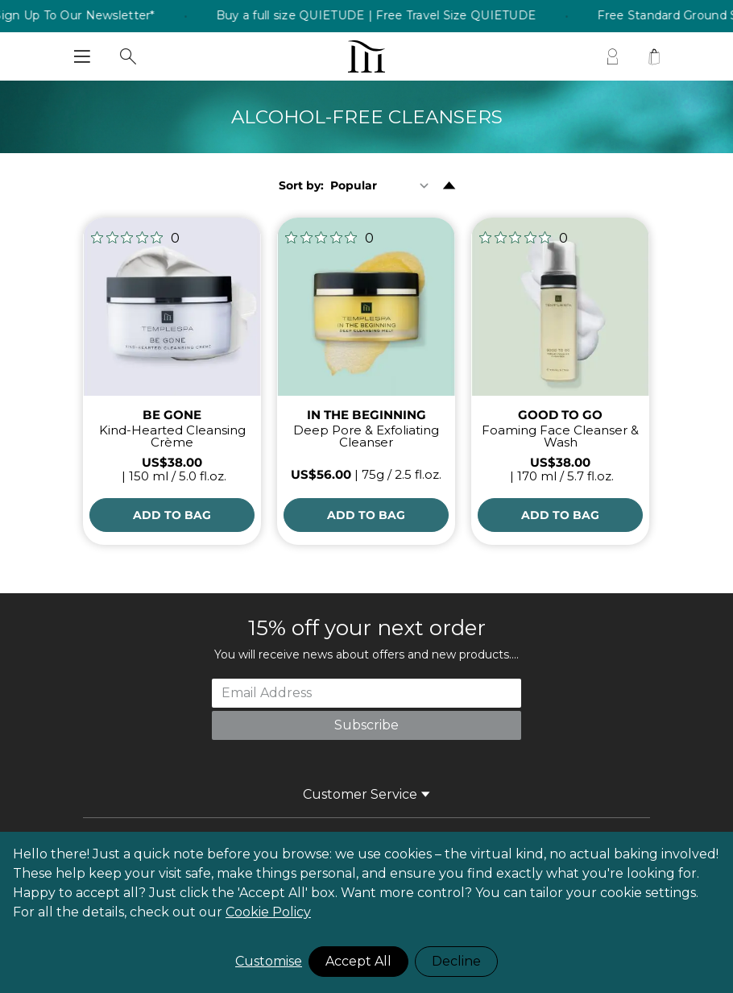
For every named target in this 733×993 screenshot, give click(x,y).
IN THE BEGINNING (366, 415)
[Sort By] (383, 185)
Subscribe (366, 725)
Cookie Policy (268, 912)
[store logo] (367, 56)
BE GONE (172, 415)
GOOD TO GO (560, 415)
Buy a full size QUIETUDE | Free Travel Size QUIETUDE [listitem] (389, 16)
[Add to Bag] (172, 515)
